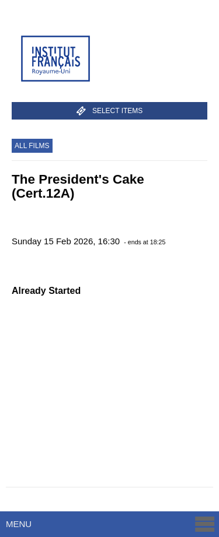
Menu (111, 524)
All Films (32, 146)
